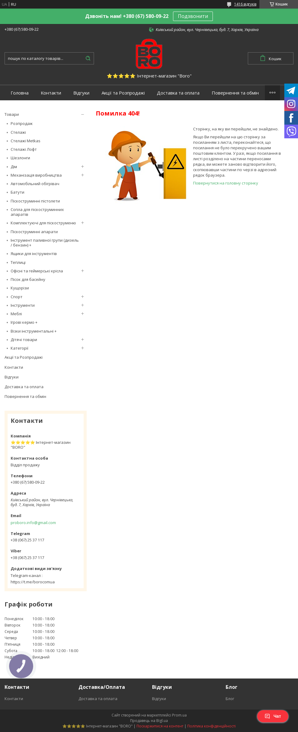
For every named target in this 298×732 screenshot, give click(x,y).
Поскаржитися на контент (160, 726)
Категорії (19, 348)
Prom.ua (179, 715)
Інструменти (23, 305)
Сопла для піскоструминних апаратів (37, 212)
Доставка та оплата (178, 93)
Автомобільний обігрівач (35, 183)
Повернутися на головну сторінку (225, 183)
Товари (12, 114)
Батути (17, 192)
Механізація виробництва (36, 175)
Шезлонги (20, 158)
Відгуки (81, 93)
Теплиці (18, 262)
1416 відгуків (245, 4)
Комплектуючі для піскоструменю (43, 223)
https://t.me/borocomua (33, 582)
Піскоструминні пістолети (35, 201)
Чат (273, 716)
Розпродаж (22, 123)
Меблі (16, 313)
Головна (20, 93)
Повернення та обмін (235, 93)
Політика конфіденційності (211, 726)
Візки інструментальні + (34, 331)
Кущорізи (20, 288)
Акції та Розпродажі (123, 93)
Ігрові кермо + (24, 322)
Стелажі (18, 132)
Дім (14, 166)
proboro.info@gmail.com (33, 522)
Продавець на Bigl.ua (149, 720)
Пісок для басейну (28, 279)
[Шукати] (88, 58)
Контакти (51, 93)
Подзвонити (193, 16)
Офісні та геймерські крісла (37, 271)
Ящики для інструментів (34, 253)
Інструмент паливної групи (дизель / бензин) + (45, 242)
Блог (230, 698)
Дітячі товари (24, 339)
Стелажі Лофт (24, 149)
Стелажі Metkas (25, 140)
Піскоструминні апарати (34, 231)
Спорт (17, 296)
